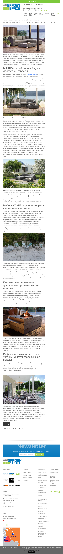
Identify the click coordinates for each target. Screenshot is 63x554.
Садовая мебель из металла (42, 493)
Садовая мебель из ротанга (42, 489)
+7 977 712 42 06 (31, 2)
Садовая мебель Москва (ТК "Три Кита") (28, 473)
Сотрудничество (42, 474)
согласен (31, 551)
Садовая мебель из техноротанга (42, 486)
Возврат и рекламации (41, 524)
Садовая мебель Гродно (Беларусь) (27, 476)
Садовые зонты (36, 14)
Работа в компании (42, 479)
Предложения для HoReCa (42, 476)
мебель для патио (32, 74)
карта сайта (43, 484)
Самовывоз (53, 485)
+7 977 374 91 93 (38, 5)
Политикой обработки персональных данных (31, 549)
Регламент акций (42, 518)
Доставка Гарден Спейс (54, 481)
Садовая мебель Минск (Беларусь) (29, 480)
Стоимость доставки (40, 506)
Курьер (52, 483)
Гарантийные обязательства (41, 512)
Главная (5, 20)
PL (5, 525)
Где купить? (26, 470)
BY (12, 525)
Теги (39, 484)
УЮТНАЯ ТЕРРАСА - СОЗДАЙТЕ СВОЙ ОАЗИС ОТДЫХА (27, 20)
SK (8, 525)
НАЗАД (7, 424)
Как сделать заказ (42, 503)
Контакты (39, 8)
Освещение (47, 14)
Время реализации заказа (42, 509)
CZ (15, 525)
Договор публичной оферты (42, 516)
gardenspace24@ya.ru (29, 8)
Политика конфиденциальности (43, 520)
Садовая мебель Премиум (30, 15)
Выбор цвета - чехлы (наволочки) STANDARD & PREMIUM (42, 534)
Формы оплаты (54, 472)
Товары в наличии (25, 14)
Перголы (40, 495)
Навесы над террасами (53, 15)
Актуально (10, 20)
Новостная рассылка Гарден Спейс (42, 528)
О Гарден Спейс (42, 472)
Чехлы (58, 14)
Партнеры (40, 482)
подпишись (39, 455)
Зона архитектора (42, 481)
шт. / (40, 10)
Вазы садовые (41, 14)
